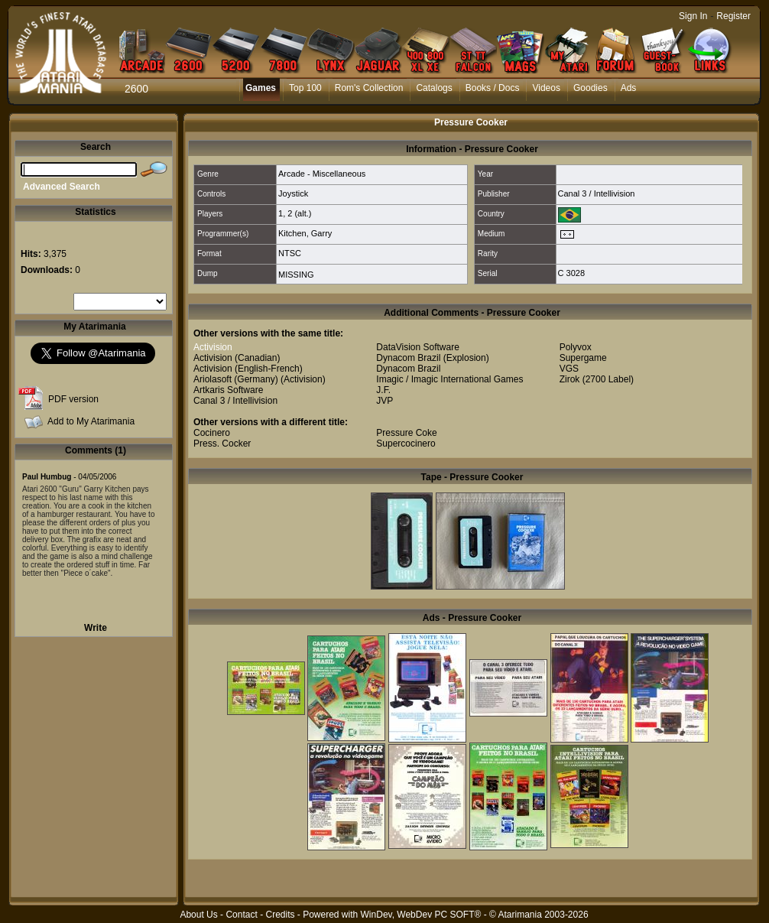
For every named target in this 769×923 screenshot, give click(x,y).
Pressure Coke (406, 432)
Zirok (570, 379)
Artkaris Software (228, 390)
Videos (546, 88)
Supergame (583, 358)
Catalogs (434, 88)
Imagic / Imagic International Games (449, 379)
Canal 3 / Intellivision (596, 193)
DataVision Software (417, 347)
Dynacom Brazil (408, 358)
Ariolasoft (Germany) (235, 379)
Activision (212, 347)
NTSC (289, 253)
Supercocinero (405, 443)
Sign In (693, 16)
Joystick (293, 193)
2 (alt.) (299, 213)
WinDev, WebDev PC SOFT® (421, 914)
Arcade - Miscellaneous (321, 173)
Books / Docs (493, 88)
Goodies (590, 88)
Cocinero (211, 432)
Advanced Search (61, 186)
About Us (198, 914)
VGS (569, 368)
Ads (629, 88)
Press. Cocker (222, 443)
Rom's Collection (369, 88)
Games (260, 88)
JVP (384, 400)
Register (733, 16)
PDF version (73, 399)
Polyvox (576, 347)
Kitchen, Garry (305, 233)
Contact (241, 914)
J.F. (383, 390)
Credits (279, 914)
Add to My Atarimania (91, 421)
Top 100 (305, 88)
